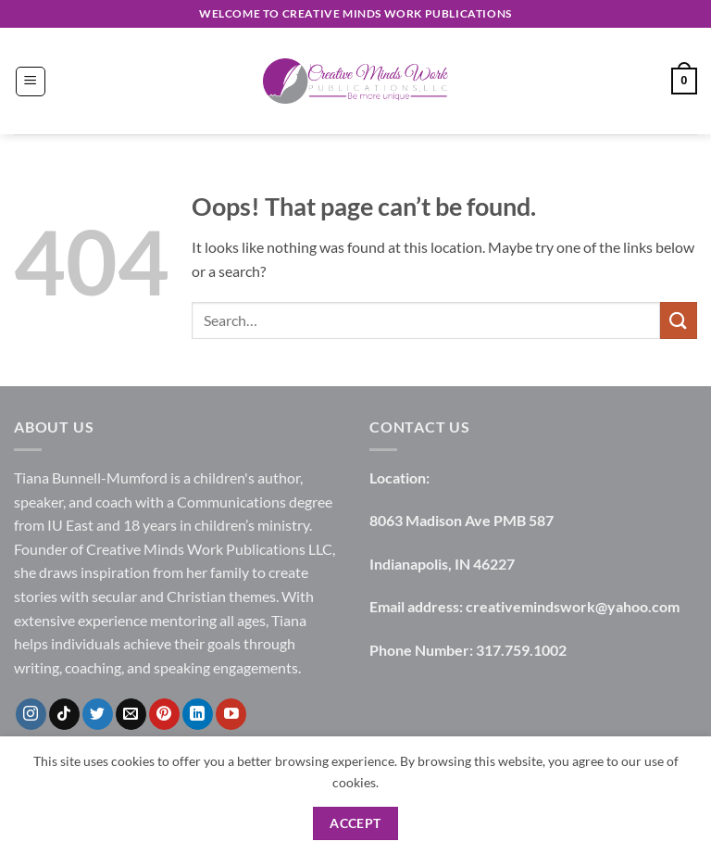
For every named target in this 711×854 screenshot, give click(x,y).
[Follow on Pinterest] (164, 714)
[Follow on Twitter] (97, 714)
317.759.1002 (521, 650)
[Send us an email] (131, 714)
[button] (30, 81)
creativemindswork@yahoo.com (573, 606)
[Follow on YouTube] (231, 714)
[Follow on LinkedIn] (197, 714)
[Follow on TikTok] (64, 714)
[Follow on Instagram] (31, 714)
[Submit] (678, 320)
